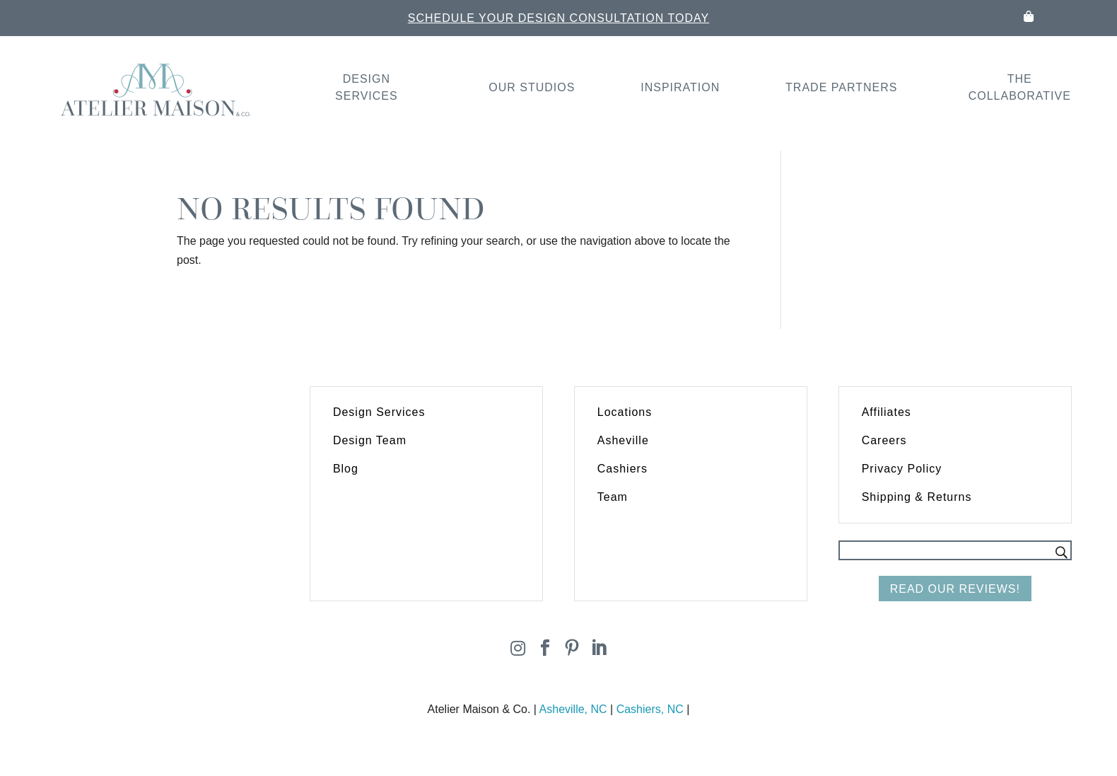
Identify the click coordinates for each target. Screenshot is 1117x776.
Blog (345, 469)
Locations (625, 412)
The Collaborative (1020, 87)
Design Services (366, 87)
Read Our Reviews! (955, 589)
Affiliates (886, 412)
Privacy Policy (902, 469)
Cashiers (622, 469)
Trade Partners (841, 87)
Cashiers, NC (650, 709)
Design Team (370, 440)
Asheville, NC (573, 709)
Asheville (623, 440)
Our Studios (532, 87)
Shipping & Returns (917, 497)
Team (612, 497)
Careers (884, 440)
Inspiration (680, 87)
